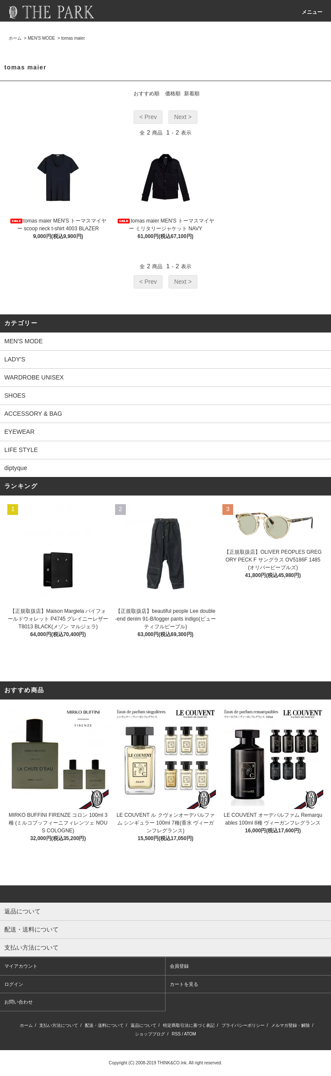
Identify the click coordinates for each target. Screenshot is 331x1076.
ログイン (13, 984)
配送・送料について (104, 1025)
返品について (143, 1025)
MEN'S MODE (41, 38)
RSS (176, 1034)
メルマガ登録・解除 (290, 1025)
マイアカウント (20, 966)
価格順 (173, 94)
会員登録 (179, 966)
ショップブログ (150, 1034)
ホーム (15, 38)
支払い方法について (58, 1025)
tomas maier (73, 38)
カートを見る (184, 984)
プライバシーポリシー (243, 1025)
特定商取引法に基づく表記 (189, 1025)
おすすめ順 (146, 94)
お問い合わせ (18, 1001)
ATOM (190, 1034)
